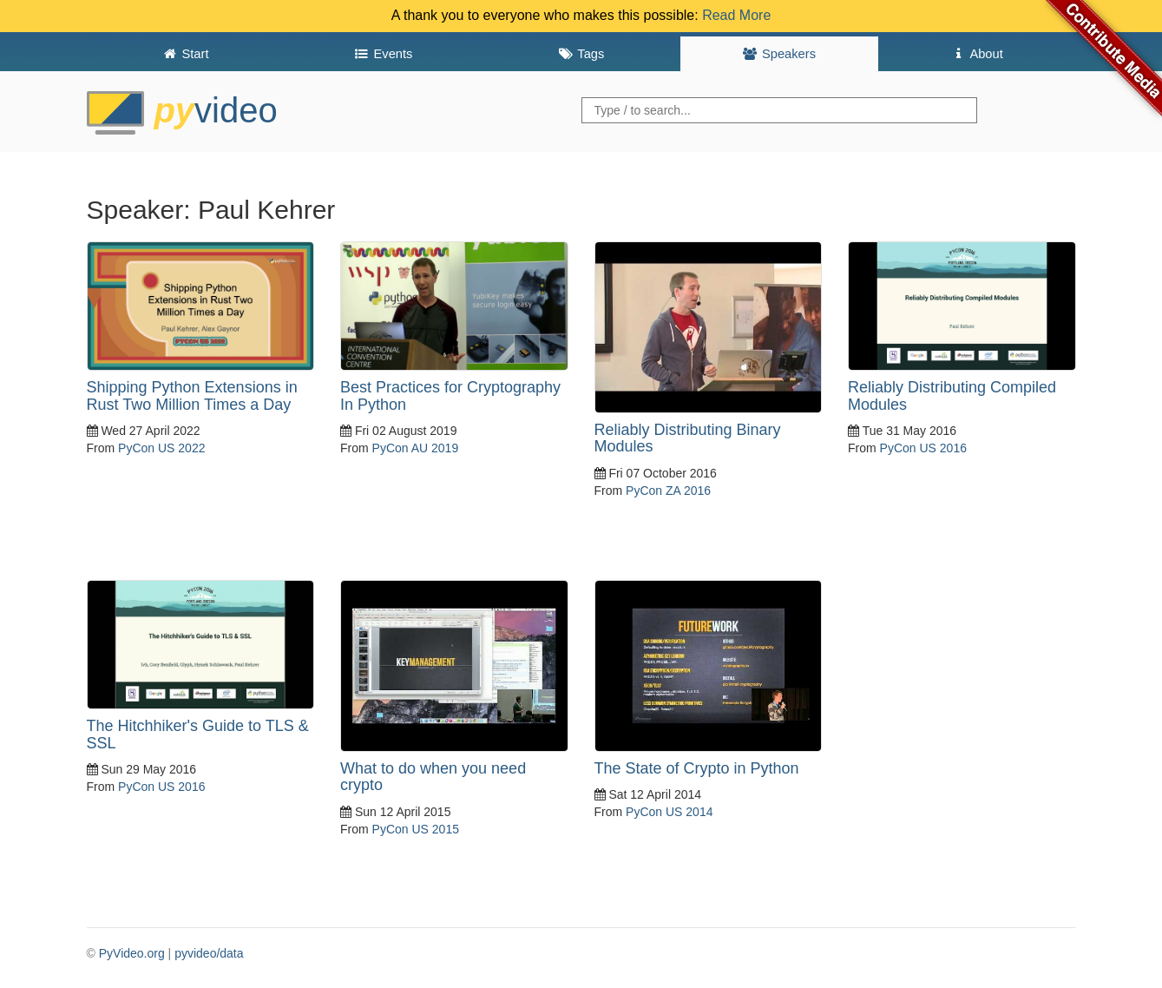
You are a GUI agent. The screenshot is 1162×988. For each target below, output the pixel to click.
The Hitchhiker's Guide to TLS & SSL (198, 734)
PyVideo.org (132, 953)
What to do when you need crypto (433, 777)
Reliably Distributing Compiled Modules (952, 396)
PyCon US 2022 (161, 448)
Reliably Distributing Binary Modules (687, 438)
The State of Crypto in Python (696, 768)
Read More (736, 15)
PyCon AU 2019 (415, 448)
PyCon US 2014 (669, 812)
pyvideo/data (208, 953)
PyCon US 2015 (415, 829)
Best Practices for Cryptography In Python (450, 396)
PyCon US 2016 (923, 448)
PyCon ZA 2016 (668, 490)
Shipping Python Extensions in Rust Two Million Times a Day (192, 396)
